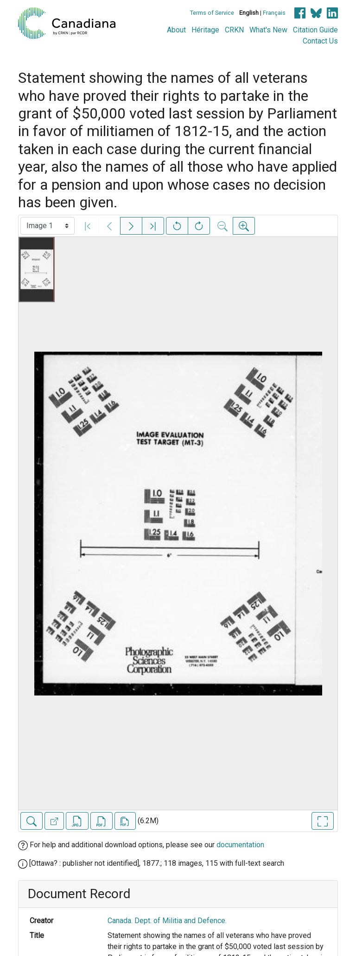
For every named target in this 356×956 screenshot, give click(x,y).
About (176, 29)
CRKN (234, 29)
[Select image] (47, 226)
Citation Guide (315, 29)
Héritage (205, 29)
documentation (240, 844)
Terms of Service (212, 12)
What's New (268, 29)
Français (274, 12)
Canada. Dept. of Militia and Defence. (167, 920)
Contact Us (320, 41)
